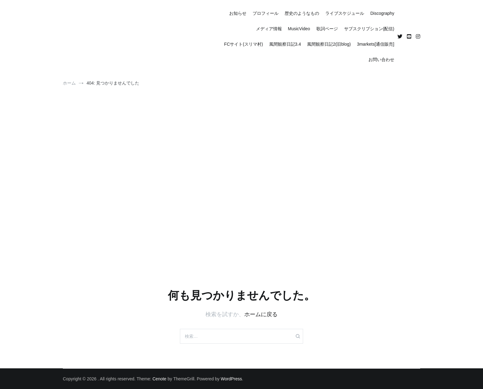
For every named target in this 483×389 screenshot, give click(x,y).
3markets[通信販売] (375, 44)
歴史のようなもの (302, 13)
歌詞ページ (327, 28)
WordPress (231, 378)
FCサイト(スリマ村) (243, 44)
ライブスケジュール (344, 13)
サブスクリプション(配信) (369, 28)
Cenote (159, 378)
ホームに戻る (261, 314)
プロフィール (265, 13)
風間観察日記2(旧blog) (329, 44)
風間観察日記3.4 (285, 44)
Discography (382, 13)
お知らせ (237, 13)
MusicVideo (299, 28)
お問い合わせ (381, 59)
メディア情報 (269, 28)
